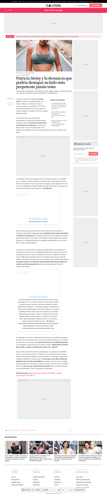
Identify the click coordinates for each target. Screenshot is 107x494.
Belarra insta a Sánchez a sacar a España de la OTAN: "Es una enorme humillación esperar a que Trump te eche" (47, 36)
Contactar (36, 472)
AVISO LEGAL (79, 477)
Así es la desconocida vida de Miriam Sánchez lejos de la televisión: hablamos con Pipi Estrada (58, 105)
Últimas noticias (22, 1)
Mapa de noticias (30, 1)
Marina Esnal (10, 98)
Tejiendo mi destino (38, 331)
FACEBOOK (57, 479)
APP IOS (13, 477)
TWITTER (56, 477)
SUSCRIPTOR (36, 485)
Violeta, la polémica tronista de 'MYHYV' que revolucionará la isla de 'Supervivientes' (59, 123)
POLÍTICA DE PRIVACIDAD (83, 479)
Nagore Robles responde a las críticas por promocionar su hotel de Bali (58, 114)
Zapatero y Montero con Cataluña (59, 1)
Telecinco (17, 430)
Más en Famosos (11, 437)
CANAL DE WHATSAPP (17, 485)
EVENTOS (35, 479)
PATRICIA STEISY (38, 224)
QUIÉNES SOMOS (16, 482)
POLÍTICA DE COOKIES (82, 485)
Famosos (18, 75)
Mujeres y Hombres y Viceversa (28, 430)
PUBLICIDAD (36, 482)
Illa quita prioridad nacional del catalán (43, 1)
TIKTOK (56, 485)
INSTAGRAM (57, 482)
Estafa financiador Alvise (83, 1)
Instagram (11, 430)
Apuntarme (93, 154)
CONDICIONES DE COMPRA (83, 482)
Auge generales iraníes (72, 1)
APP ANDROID (15, 479)
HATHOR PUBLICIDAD (39, 477)
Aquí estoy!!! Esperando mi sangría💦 (38, 221)
